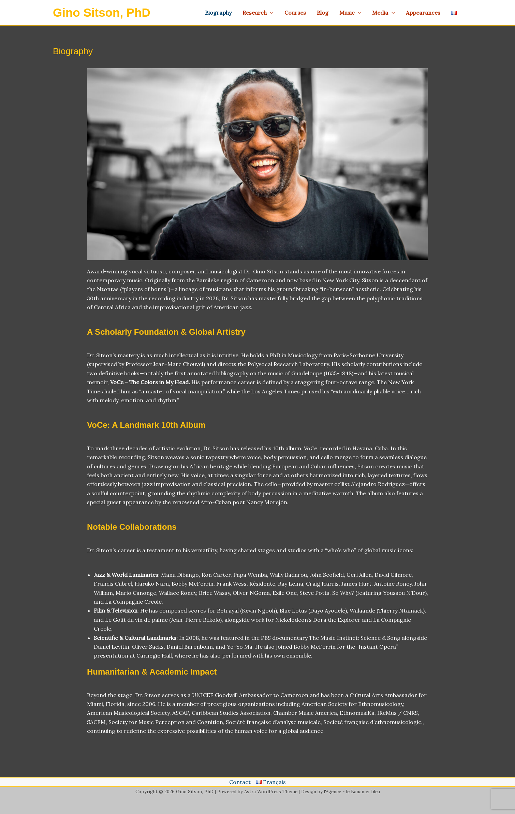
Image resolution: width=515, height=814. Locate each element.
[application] (270, 12)
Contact (240, 782)
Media (383, 12)
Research (258, 12)
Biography (218, 12)
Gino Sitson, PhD (101, 12)
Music (350, 12)
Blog (322, 12)
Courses (295, 12)
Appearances (423, 12)
